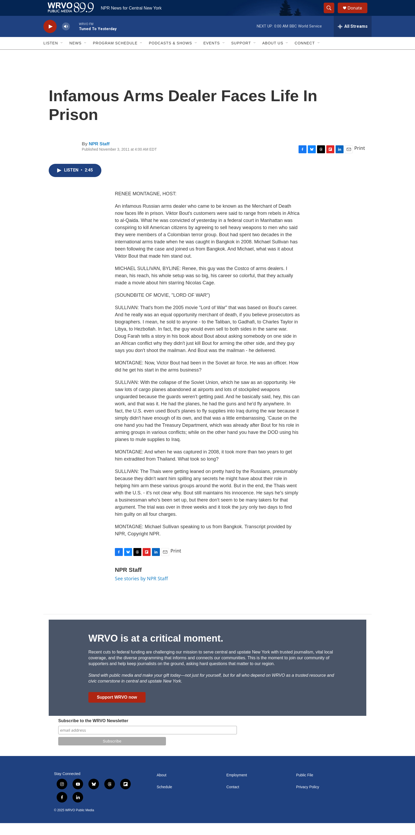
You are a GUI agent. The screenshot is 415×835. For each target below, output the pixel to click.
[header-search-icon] (331, 14)
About (161, 787)
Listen (50, 55)
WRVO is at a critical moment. (155, 650)
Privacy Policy (307, 799)
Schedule (164, 799)
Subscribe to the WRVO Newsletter (93, 732)
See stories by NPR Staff (141, 590)
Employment (236, 787)
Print (359, 160)
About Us (272, 55)
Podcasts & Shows (170, 55)
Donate (358, 14)
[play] (50, 38)
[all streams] (353, 38)
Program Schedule (115, 55)
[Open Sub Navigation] (62, 55)
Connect (305, 55)
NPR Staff (99, 155)
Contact (232, 799)
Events (212, 55)
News (75, 55)
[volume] (65, 38)
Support (241, 55)
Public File (304, 787)
